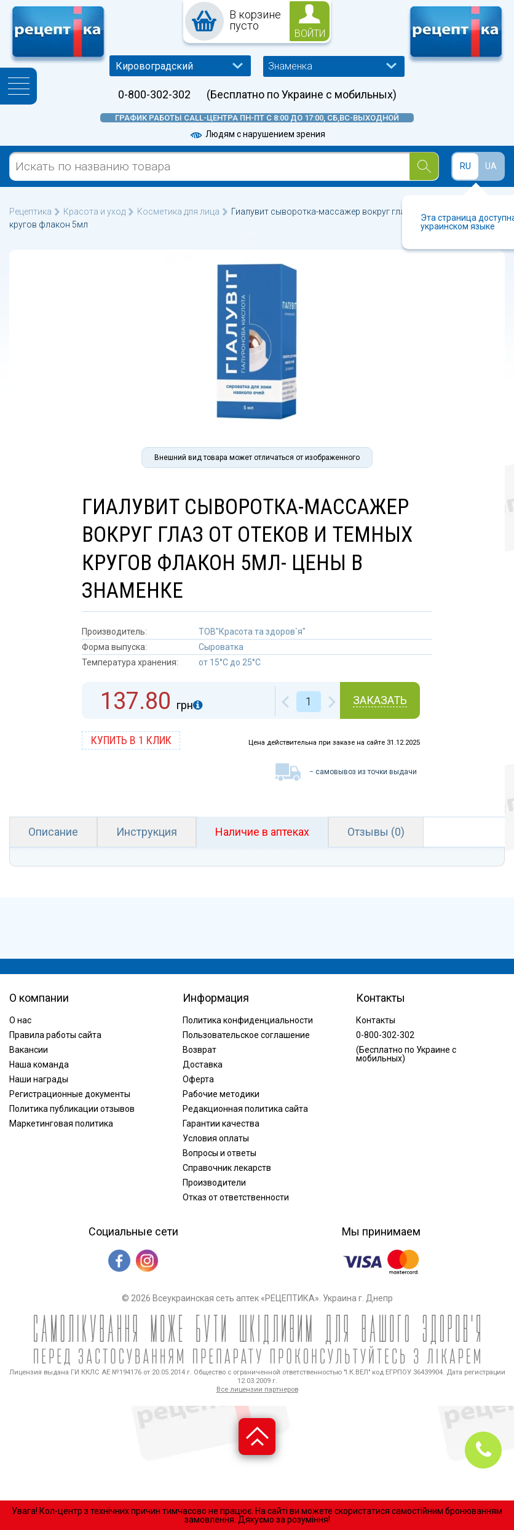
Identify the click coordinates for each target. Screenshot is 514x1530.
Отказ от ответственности (236, 1197)
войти (310, 33)
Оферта (198, 1079)
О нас (20, 1020)
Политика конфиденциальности (248, 1020)
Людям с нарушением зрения (257, 134)
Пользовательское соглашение (246, 1035)
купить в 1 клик (131, 740)
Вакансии (28, 1050)
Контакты (375, 1020)
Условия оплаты (216, 1138)
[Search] (423, 166)
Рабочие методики (221, 1094)
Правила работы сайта (55, 1035)
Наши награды (38, 1079)
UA (491, 166)
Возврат (199, 1050)
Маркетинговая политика (61, 1123)
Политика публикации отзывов (72, 1109)
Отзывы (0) (376, 831)
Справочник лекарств (227, 1168)
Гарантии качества (221, 1123)
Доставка (203, 1064)
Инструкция (146, 831)
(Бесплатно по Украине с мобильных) (302, 94)
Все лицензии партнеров (257, 1389)
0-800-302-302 (154, 94)
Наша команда (39, 1064)
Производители (214, 1182)
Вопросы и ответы (219, 1153)
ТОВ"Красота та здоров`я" (252, 631)
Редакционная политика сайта (245, 1109)
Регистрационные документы (69, 1094)
